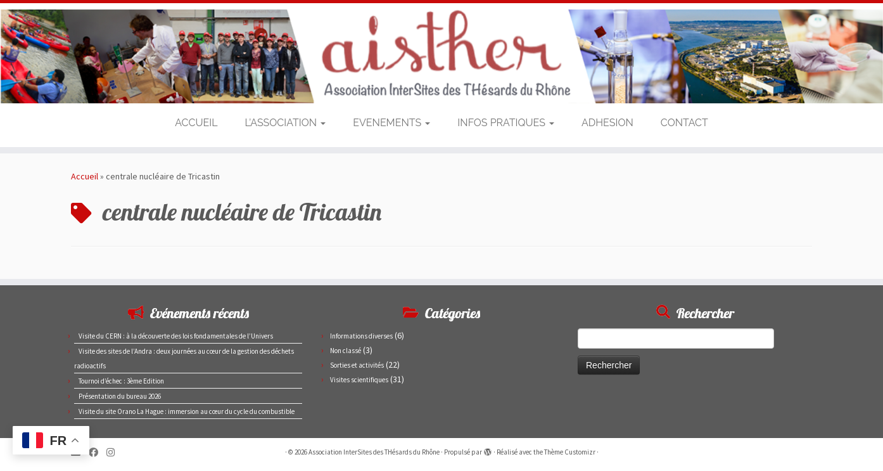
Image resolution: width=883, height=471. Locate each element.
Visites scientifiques (359, 379)
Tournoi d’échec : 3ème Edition (121, 381)
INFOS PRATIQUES (505, 123)
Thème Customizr (569, 452)
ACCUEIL (196, 123)
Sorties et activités (357, 365)
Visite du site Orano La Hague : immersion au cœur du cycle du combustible (187, 411)
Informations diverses (361, 336)
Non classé (345, 350)
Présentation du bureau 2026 (120, 396)
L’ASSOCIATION (285, 123)
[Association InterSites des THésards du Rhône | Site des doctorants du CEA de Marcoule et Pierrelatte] (441, 56)
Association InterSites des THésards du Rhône (374, 452)
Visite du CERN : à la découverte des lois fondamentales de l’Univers (176, 336)
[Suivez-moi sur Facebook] (97, 452)
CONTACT (684, 123)
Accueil (84, 176)
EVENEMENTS (391, 123)
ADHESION (607, 123)
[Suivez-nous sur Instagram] (114, 452)
